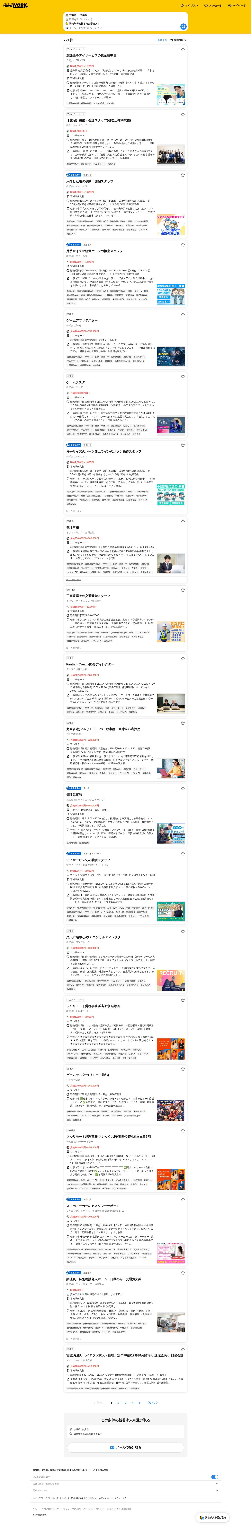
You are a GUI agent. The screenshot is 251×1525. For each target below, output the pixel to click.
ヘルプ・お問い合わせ (43, 1509)
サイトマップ (63, 1509)
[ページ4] (133, 1403)
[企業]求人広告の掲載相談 (119, 1509)
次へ (151, 1402)
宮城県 (51, 1498)
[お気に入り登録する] (183, 49)
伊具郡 (62, 1498)
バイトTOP (38, 1498)
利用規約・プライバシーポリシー (88, 1509)
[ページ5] (140, 1403)
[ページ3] (125, 1403)
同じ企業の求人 (73, 511)
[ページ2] (118, 1403)
